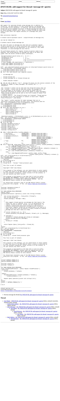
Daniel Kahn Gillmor (13, 357)
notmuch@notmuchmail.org (10, 16)
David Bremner (11, 360)
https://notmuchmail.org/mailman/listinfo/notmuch (16, 344)
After (20, 1)
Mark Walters (10, 370)
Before (38, 1)
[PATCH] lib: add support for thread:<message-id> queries (27, 354)
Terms (2, 1)
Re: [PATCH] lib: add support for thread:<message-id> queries (36, 348)
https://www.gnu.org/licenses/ (37, 215)
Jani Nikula (8, 21)
